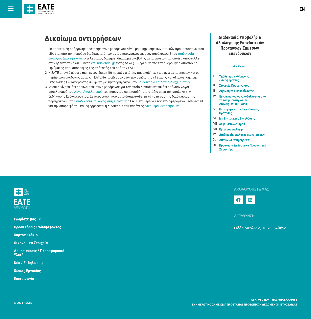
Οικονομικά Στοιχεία (31, 242)
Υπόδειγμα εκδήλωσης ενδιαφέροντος (234, 78)
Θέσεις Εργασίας (27, 270)
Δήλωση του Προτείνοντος (236, 91)
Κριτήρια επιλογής (231, 129)
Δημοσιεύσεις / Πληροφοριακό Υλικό (39, 252)
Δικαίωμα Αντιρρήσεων (162, 106)
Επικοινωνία (24, 278)
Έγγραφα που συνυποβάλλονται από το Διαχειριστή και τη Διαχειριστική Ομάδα (242, 100)
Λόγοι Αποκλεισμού (88, 92)
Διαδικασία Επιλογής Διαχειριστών (164, 82)
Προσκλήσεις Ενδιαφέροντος (37, 227)
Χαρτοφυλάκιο (26, 235)
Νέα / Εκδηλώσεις (28, 262)
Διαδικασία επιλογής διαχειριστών (242, 135)
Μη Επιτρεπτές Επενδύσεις (237, 118)
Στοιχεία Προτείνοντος (234, 85)
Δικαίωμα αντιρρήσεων (234, 140)
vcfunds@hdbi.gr (103, 63)
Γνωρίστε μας (28, 219)
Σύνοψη (240, 65)
